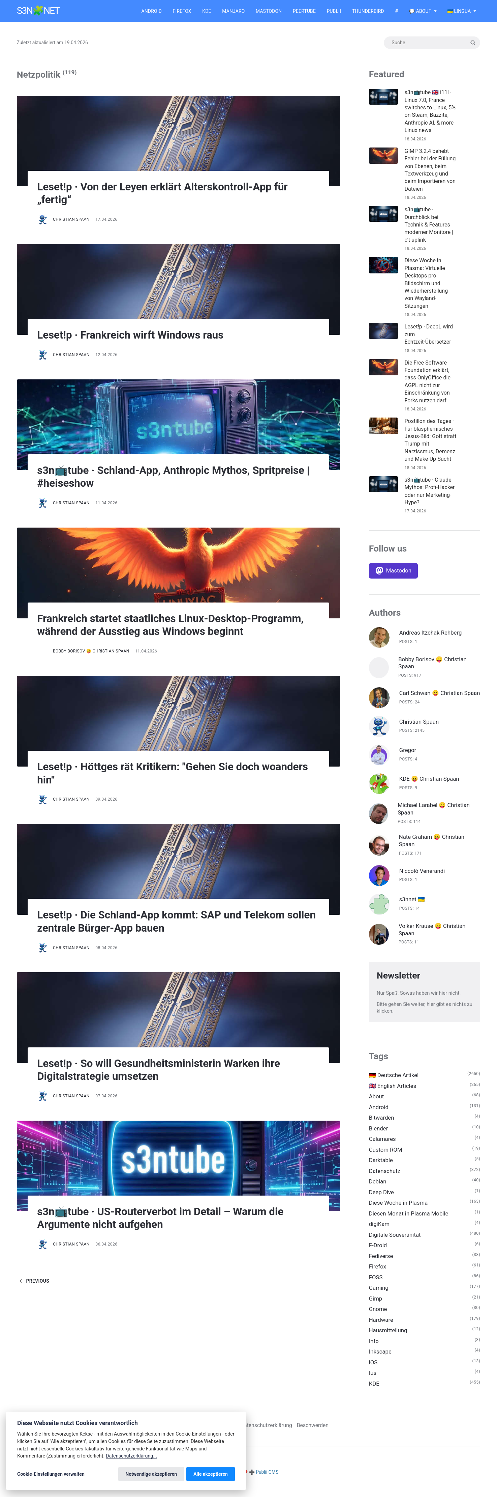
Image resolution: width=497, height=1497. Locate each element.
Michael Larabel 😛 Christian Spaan (434, 812)
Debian (377, 1185)
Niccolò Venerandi (422, 874)
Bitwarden (381, 1121)
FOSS (376, 1281)
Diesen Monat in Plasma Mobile (409, 1217)
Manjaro (233, 11)
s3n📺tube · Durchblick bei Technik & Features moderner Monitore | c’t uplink (429, 224)
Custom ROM (386, 1153)
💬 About (420, 11)
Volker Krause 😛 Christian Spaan (432, 933)
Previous (33, 1281)
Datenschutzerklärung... (131, 1456)
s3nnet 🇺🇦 (412, 903)
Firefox (182, 11)
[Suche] (431, 42)
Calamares (382, 1143)
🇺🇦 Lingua (459, 11)
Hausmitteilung (388, 1335)
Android (152, 11)
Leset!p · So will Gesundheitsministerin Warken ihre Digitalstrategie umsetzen (162, 1070)
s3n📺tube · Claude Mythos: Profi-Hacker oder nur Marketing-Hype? (430, 491)
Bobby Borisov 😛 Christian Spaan (91, 651)
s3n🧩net (38, 11)
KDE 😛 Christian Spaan (429, 782)
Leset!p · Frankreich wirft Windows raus (133, 334)
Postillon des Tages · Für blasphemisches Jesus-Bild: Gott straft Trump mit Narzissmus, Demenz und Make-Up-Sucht (430, 440)
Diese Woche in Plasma (398, 1207)
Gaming (379, 1292)
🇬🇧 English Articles (392, 1089)
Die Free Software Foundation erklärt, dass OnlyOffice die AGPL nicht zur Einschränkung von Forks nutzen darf (428, 381)
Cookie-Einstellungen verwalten (51, 1474)
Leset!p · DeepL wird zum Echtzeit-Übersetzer (429, 334)
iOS (373, 1367)
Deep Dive (381, 1196)
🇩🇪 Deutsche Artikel (394, 1078)
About (376, 1100)
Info (374, 1345)
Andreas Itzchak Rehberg (430, 633)
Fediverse (381, 1260)
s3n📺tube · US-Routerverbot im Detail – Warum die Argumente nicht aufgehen (164, 1218)
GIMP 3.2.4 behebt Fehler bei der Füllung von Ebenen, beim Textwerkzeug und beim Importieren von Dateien (430, 170)
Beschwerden (316, 1430)
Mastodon (269, 11)
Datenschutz (385, 1175)
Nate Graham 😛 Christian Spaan (432, 844)
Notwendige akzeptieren (151, 1474)
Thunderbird (368, 11)
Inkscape (380, 1356)
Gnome (378, 1313)
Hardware (381, 1324)
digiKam (379, 1228)
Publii (334, 11)
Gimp (375, 1303)
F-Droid (378, 1249)
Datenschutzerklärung (269, 1430)
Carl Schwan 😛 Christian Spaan (431, 695)
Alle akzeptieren (210, 1474)
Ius (373, 1377)
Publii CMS (267, 1477)
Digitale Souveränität (395, 1239)
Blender (378, 1132)
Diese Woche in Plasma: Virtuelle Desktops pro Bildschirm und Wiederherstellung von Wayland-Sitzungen (426, 283)
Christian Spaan (71, 219)
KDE (206, 11)
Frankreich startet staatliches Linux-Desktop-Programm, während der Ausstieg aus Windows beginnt (174, 625)
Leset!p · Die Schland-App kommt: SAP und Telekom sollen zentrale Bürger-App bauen (164, 922)
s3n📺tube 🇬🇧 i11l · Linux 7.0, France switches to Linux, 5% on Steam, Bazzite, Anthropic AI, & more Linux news (430, 111)
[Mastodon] (393, 571)
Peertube (304, 11)
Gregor (407, 753)
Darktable (381, 1164)
